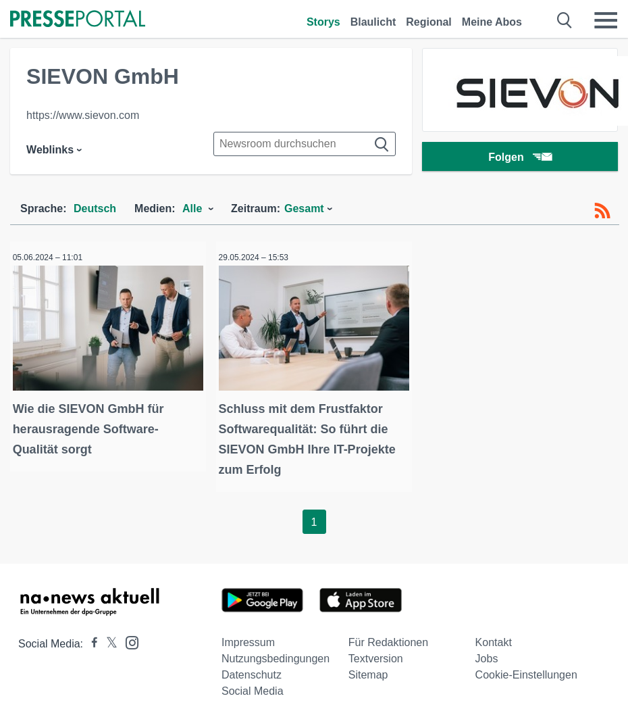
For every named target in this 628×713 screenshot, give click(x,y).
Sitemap (368, 667)
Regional (429, 22)
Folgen (519, 158)
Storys (323, 22)
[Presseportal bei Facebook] (90, 636)
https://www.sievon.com (82, 115)
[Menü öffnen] (606, 20)
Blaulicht (373, 22)
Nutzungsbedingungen (275, 651)
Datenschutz (251, 667)
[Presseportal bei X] (107, 636)
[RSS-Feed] (602, 211)
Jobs (486, 651)
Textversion (375, 651)
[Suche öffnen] (564, 20)
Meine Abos (492, 22)
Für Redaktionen (388, 635)
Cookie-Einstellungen (526, 667)
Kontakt (493, 635)
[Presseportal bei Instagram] (127, 634)
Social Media (252, 683)
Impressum (248, 635)
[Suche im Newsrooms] (304, 144)
